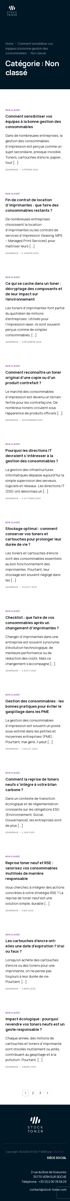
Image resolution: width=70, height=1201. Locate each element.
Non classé (12, 110)
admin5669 (11, 169)
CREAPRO (58, 1151)
